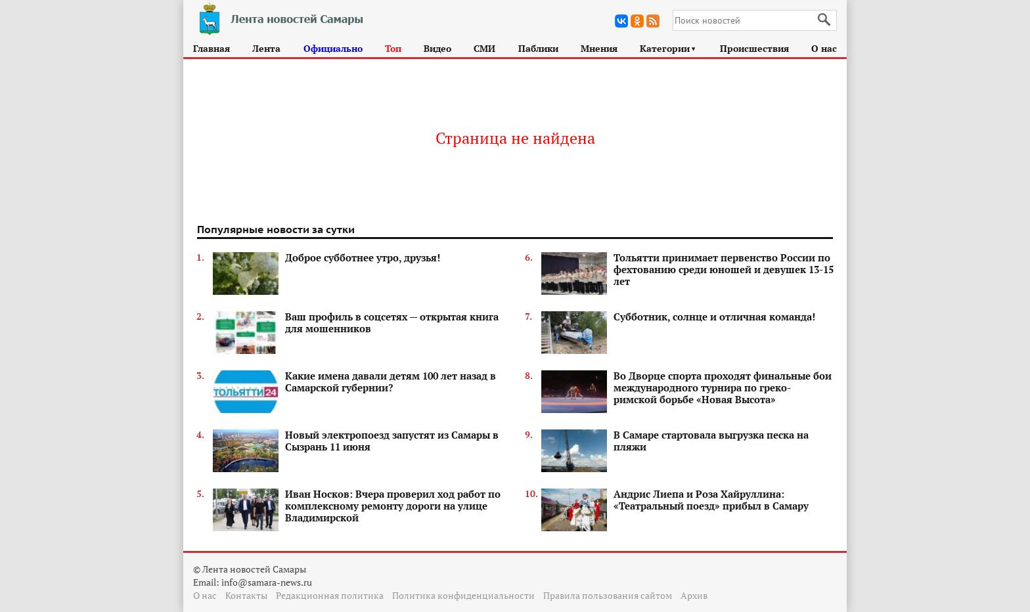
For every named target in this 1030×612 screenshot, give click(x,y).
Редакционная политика (330, 595)
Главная (211, 48)
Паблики (538, 48)
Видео (437, 48)
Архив (694, 595)
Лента (266, 48)
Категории (668, 48)
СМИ (484, 48)
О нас (824, 48)
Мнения (599, 48)
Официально (333, 48)
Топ (393, 48)
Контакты (246, 595)
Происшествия (754, 48)
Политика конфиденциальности (463, 595)
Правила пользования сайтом (607, 595)
